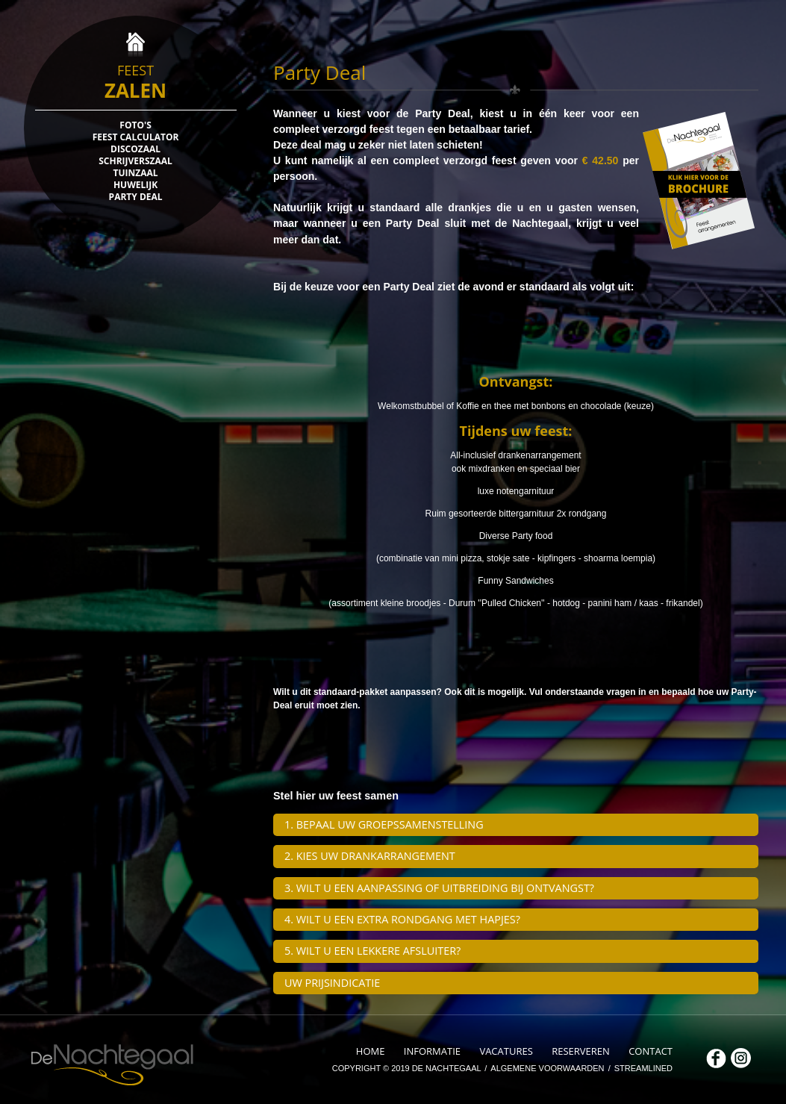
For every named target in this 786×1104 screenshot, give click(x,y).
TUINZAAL (135, 173)
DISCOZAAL (135, 149)
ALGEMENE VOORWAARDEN (548, 1068)
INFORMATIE (434, 1051)
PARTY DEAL (136, 197)
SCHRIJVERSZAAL (135, 161)
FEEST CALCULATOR (136, 137)
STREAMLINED (643, 1068)
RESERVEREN (582, 1051)
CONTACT (651, 1051)
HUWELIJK (135, 185)
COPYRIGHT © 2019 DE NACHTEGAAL (408, 1068)
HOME (371, 1051)
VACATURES (507, 1051)
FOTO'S (135, 125)
